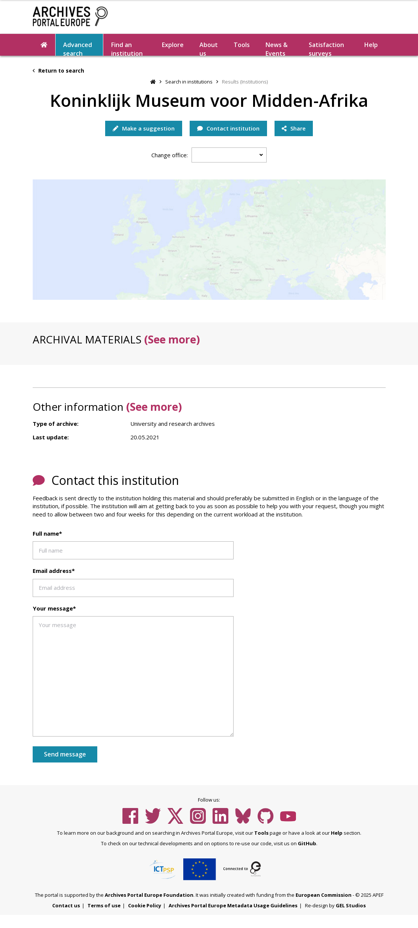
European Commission (324, 895)
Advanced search (77, 48)
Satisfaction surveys (326, 48)
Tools (242, 45)
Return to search (58, 70)
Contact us (66, 905)
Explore (173, 45)
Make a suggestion (143, 128)
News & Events (277, 48)
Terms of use (104, 905)
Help (371, 45)
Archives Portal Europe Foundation (149, 895)
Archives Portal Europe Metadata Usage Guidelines (233, 905)
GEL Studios (351, 905)
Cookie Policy (144, 905)
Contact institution (228, 128)
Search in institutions (189, 81)
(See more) (172, 339)
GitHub (307, 843)
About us (208, 48)
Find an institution (127, 48)
